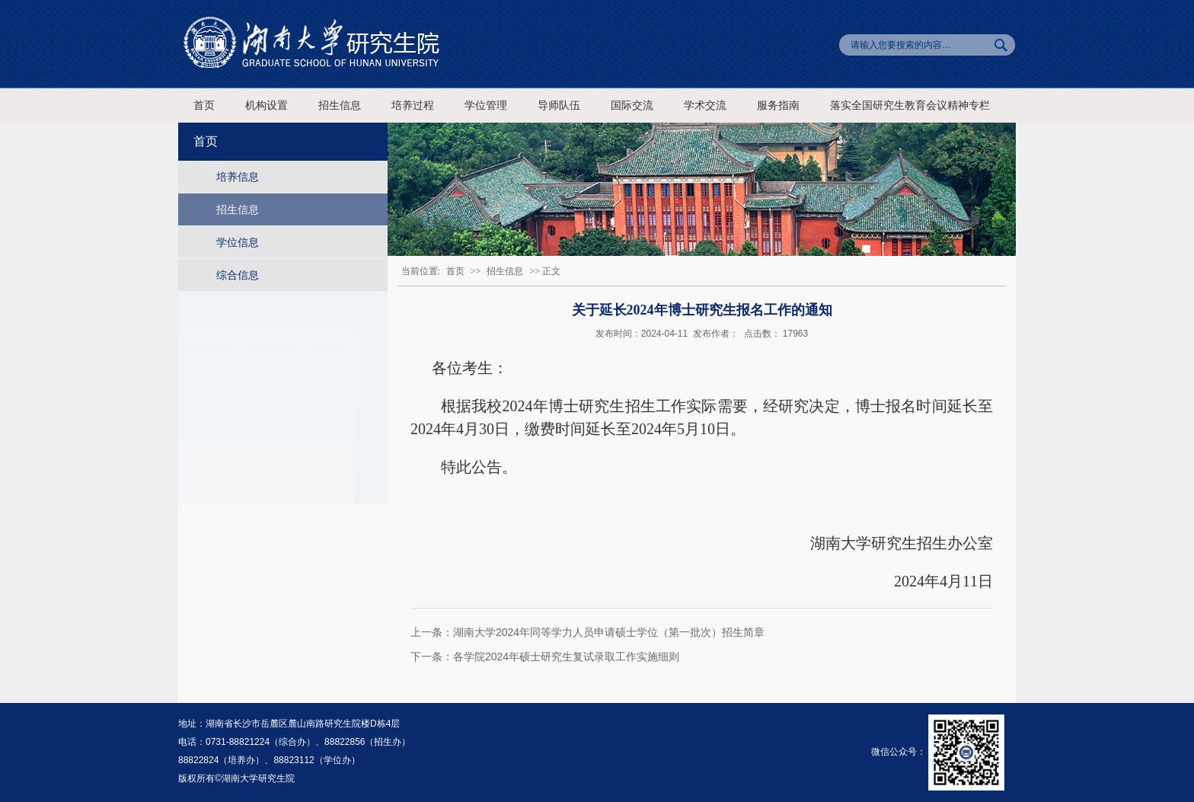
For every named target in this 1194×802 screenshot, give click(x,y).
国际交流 (632, 105)
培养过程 (412, 105)
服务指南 (778, 105)
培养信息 (237, 177)
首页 (204, 105)
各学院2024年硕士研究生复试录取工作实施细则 (566, 656)
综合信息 (237, 275)
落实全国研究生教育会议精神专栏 (910, 105)
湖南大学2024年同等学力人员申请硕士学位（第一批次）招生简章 (609, 632)
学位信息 (237, 242)
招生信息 (339, 105)
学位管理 (486, 105)
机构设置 (266, 105)
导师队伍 (559, 105)
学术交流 (705, 105)
